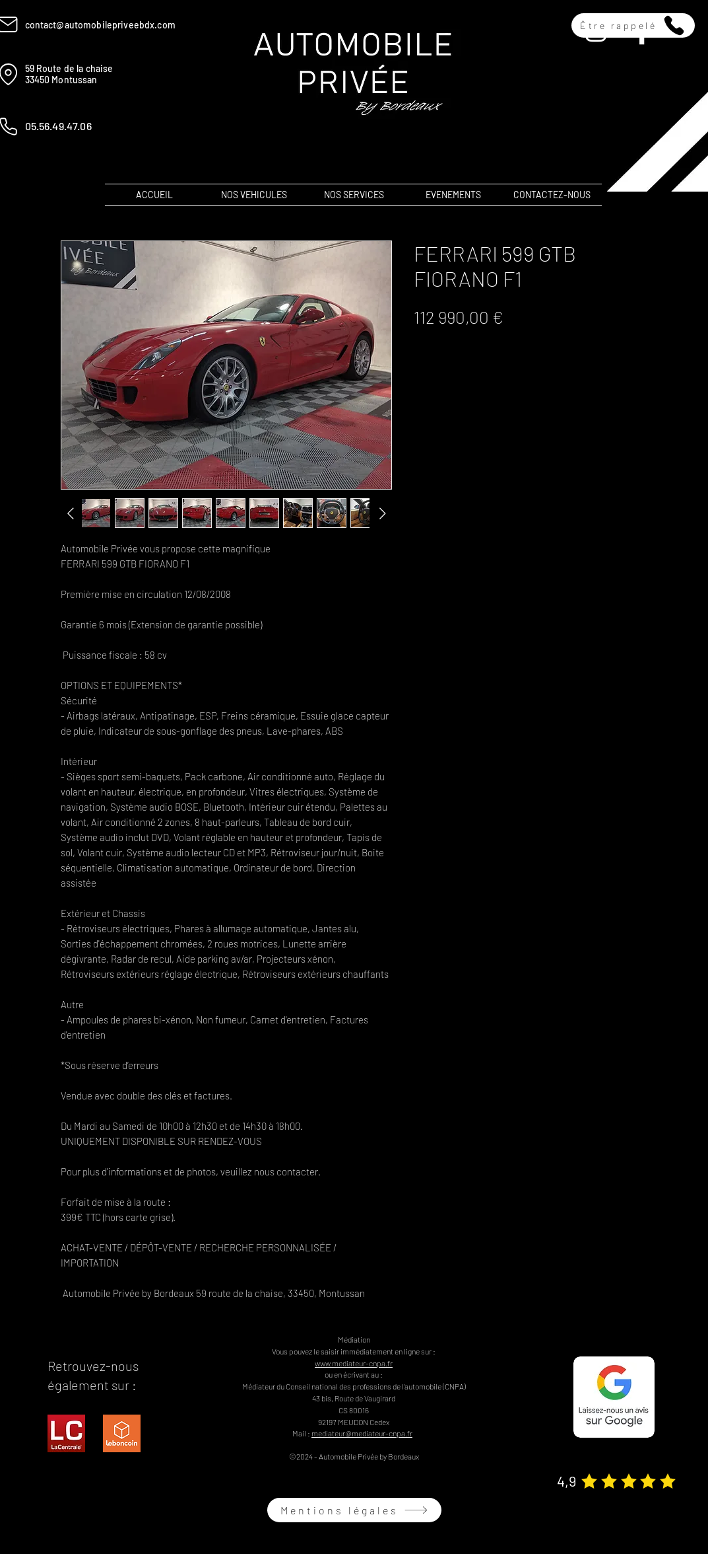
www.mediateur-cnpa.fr (354, 1363)
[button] (633, 25)
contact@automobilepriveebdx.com (100, 24)
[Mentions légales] (354, 1510)
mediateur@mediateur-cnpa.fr (361, 1433)
